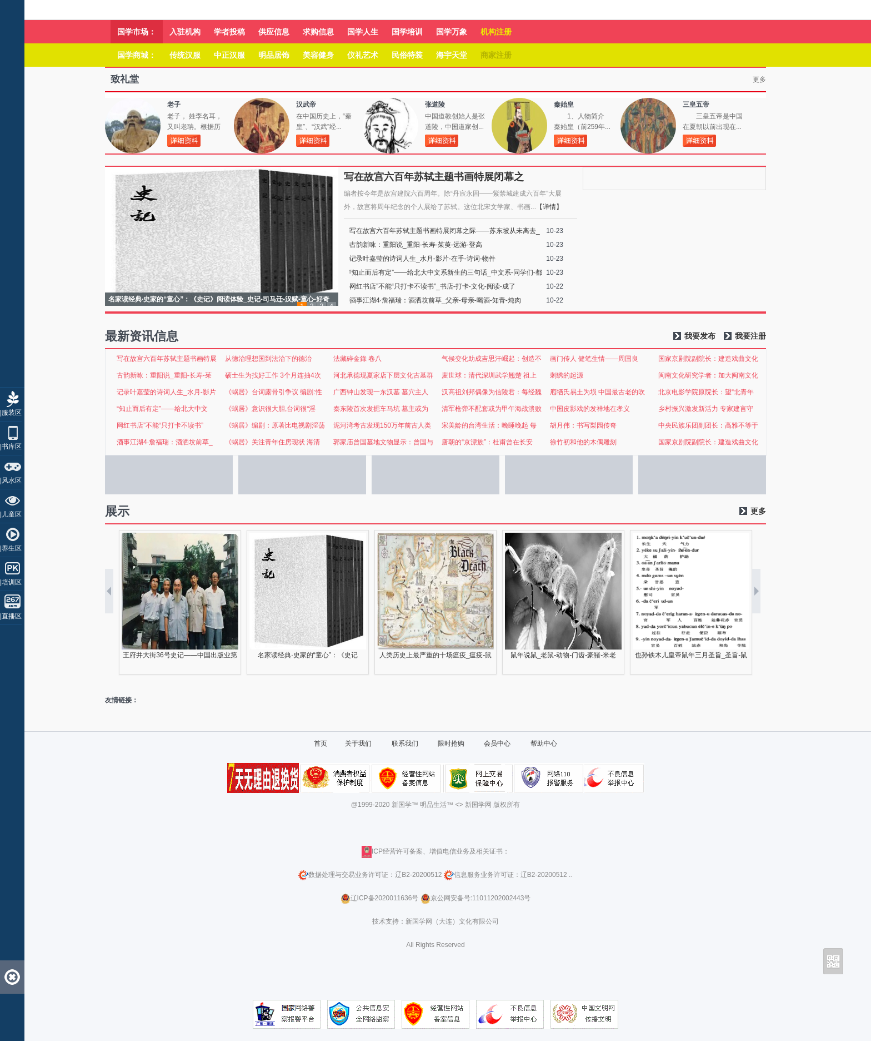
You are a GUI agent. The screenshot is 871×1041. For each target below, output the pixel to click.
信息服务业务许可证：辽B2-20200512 (505, 875)
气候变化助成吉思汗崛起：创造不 (492, 359)
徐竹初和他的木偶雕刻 (583, 442)
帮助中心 (543, 743)
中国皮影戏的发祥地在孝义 (590, 409)
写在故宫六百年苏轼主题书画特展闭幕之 (434, 176)
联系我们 (405, 743)
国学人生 (362, 31)
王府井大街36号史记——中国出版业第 (180, 655)
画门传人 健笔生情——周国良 (594, 359)
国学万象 (451, 31)
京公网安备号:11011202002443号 (476, 898)
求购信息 (318, 31)
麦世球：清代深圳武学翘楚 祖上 (489, 375)
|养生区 (11, 548)
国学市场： (136, 31)
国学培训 (407, 31)
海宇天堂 (451, 55)
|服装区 (11, 413)
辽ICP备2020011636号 (385, 898)
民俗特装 (407, 55)
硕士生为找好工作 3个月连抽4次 (273, 375)
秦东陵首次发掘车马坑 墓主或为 (380, 409)
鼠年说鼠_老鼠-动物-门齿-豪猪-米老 (563, 655)
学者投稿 (229, 31)
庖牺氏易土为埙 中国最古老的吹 (597, 392)
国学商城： (136, 55)
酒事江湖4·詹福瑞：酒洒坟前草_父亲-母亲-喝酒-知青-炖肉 (435, 300)
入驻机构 (185, 31)
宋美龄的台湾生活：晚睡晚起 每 (489, 425)
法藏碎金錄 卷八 (357, 359)
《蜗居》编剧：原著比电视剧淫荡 (275, 425)
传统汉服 (185, 55)
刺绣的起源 (566, 375)
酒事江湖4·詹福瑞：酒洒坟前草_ (165, 442)
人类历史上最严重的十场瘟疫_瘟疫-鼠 (435, 655)
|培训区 (11, 582)
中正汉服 (229, 55)
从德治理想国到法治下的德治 (268, 359)
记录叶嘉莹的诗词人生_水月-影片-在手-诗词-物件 (422, 258)
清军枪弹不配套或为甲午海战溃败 (492, 409)
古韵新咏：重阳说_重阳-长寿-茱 (164, 375)
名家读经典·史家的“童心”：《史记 (307, 655)
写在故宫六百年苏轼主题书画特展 (167, 359)
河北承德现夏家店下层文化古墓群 (383, 375)
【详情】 (549, 207)
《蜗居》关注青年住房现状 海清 (272, 442)
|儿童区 (11, 514)
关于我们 (358, 743)
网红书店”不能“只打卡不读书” (160, 425)
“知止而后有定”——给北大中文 (162, 409)
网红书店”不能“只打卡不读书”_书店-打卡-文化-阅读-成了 (432, 286)
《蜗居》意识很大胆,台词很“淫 (270, 409)
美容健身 (318, 55)
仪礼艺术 (362, 55)
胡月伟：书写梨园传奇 (583, 425)
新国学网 (478, 805)
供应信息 (273, 31)
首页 (320, 743)
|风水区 (11, 480)
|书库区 (11, 446)
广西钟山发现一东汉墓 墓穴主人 (380, 392)
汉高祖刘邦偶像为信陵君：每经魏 (492, 392)
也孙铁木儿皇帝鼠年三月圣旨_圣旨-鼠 (691, 655)
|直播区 (11, 616)
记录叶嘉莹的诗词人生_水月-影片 (166, 392)
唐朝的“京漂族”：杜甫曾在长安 (487, 442)
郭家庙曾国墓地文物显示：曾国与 (383, 442)
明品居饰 (273, 55)
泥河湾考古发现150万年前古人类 (382, 425)
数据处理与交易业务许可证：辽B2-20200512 (370, 875)
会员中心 (497, 743)
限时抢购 (451, 743)
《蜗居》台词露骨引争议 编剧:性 (273, 392)
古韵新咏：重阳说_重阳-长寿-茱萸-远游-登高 (415, 245)
